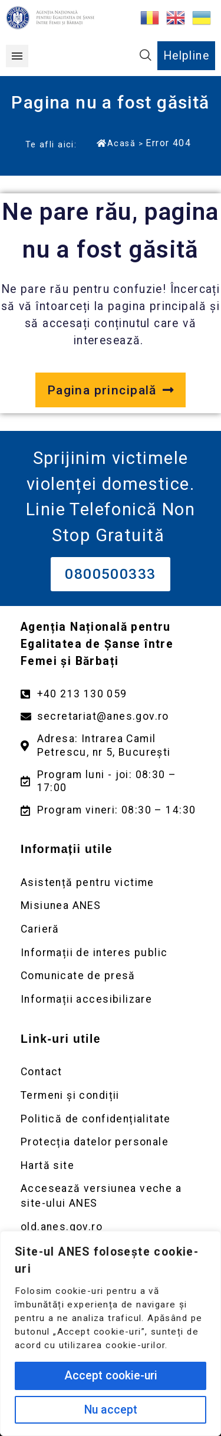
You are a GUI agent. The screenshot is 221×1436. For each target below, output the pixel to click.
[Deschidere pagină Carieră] (110, 929)
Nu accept (110, 1410)
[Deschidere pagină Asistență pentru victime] (110, 882)
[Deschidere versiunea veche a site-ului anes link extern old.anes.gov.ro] (110, 1227)
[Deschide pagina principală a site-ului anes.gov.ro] (110, 390)
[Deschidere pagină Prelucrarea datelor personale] (110, 1142)
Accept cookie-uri (110, 1375)
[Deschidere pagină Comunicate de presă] (110, 976)
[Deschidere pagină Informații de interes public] (110, 953)
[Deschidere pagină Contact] (110, 1072)
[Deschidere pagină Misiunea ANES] (110, 905)
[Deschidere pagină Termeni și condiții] (110, 1095)
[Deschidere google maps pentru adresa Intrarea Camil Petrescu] (110, 745)
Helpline (186, 55)
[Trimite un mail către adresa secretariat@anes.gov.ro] (110, 716)
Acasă (116, 143)
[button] (17, 56)
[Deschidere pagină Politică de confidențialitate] (110, 1119)
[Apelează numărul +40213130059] (110, 694)
